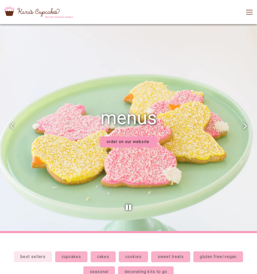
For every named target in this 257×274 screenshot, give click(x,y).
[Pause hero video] (128, 200)
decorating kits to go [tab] (145, 265)
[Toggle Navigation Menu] (249, 12)
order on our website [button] (129, 138)
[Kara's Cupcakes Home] (39, 12)
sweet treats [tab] (171, 250)
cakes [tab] (103, 250)
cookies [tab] (133, 250)
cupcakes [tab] (71, 250)
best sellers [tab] (33, 250)
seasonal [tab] (99, 265)
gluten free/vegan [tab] (218, 250)
